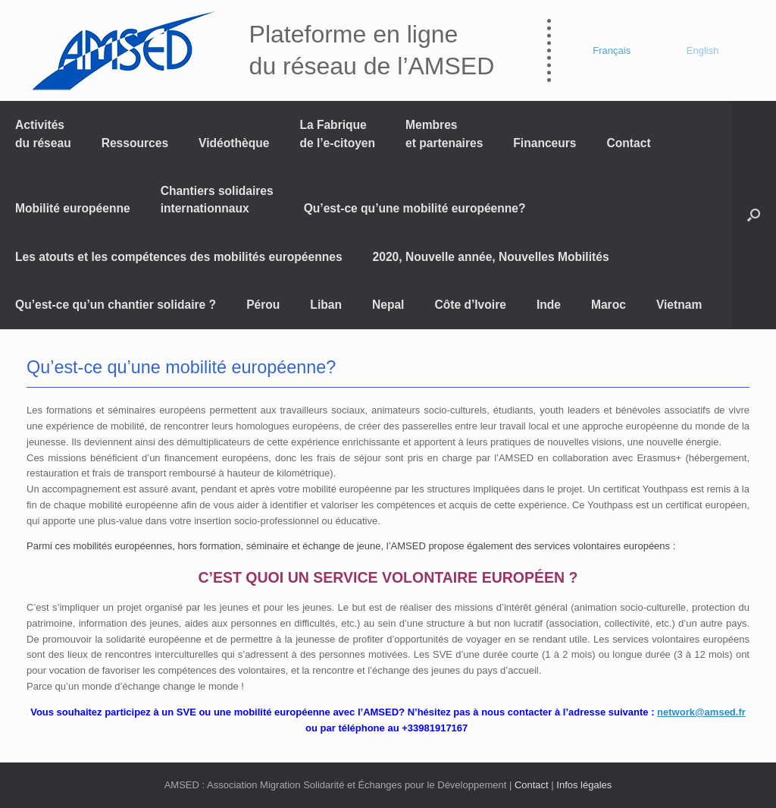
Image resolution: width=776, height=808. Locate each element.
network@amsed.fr (701, 712)
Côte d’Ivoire (469, 304)
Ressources (135, 143)
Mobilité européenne (72, 208)
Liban (326, 304)
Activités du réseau (43, 133)
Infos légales (584, 785)
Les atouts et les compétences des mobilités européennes (179, 256)
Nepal (388, 304)
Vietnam (679, 304)
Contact (629, 143)
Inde (549, 304)
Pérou (263, 304)
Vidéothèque (234, 143)
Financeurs (544, 143)
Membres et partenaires (444, 133)
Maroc (608, 304)
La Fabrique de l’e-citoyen (337, 133)
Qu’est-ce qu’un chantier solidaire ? (115, 304)
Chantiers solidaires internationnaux (217, 199)
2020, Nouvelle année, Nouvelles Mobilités (491, 256)
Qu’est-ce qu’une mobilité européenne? (415, 208)
